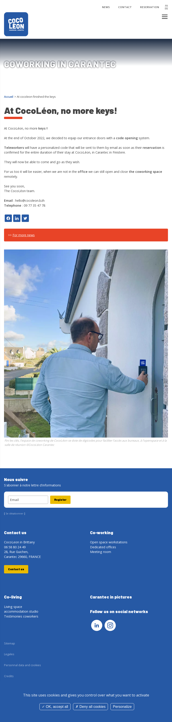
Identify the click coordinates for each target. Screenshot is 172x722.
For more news (24, 235)
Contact (125, 7)
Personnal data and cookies (22, 665)
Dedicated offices (103, 547)
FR (166, 5)
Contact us (16, 569)
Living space (13, 607)
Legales (9, 654)
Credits (8, 676)
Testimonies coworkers (21, 616)
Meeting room (100, 552)
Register (60, 499)
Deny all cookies (90, 707)
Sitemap (9, 643)
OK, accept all (55, 707)
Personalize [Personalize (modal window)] (122, 707)
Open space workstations (108, 542)
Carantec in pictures (111, 596)
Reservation (149, 7)
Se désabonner (15, 513)
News (106, 7)
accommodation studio (21, 611)
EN (166, 8)
